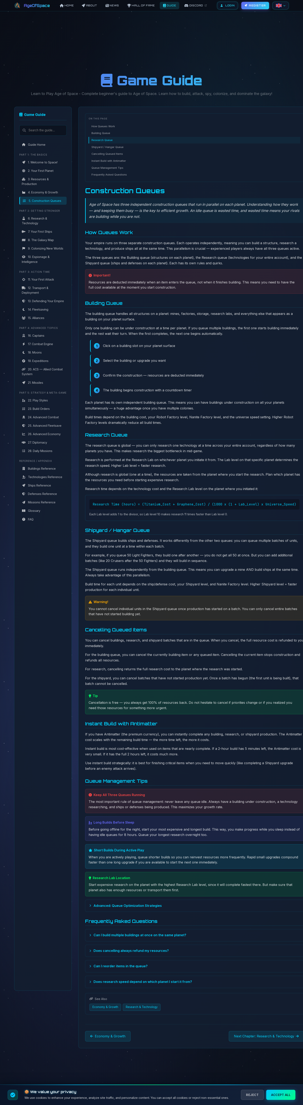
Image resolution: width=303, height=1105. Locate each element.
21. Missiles (32, 382)
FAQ (28, 519)
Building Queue (100, 133)
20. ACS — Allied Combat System (42, 372)
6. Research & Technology (34, 221)
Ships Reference (36, 485)
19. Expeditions (35, 361)
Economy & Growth (105, 1007)
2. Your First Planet (37, 170)
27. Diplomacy (34, 442)
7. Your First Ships (37, 231)
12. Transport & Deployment (35, 290)
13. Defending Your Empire (43, 301)
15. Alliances (33, 318)
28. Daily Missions (37, 451)
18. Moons (32, 352)
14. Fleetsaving (35, 309)
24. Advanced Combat (40, 417)
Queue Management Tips (107, 167)
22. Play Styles (35, 400)
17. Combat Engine (37, 344)
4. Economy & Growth (40, 192)
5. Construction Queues (41, 200)
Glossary (31, 510)
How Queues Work (103, 126)
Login (228, 5)
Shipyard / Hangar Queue (107, 147)
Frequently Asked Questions (109, 174)
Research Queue (102, 140)
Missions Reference (39, 502)
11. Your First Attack (38, 279)
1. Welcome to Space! (40, 162)
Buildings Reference (39, 468)
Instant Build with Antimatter (108, 160)
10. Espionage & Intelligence (36, 259)
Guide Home (33, 144)
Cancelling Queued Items (107, 153)
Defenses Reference (39, 494)
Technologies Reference (42, 477)
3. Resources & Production (35, 181)
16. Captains (33, 335)
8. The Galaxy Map (38, 240)
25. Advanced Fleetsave (41, 425)
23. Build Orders (36, 408)
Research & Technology (142, 1007)
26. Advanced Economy (41, 434)
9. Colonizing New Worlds (42, 248)
